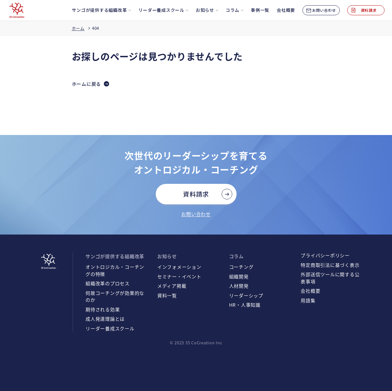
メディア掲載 (172, 285)
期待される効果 (102, 309)
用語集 (308, 300)
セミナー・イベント (179, 276)
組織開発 (239, 276)
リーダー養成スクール (110, 328)
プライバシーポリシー (325, 255)
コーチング (241, 266)
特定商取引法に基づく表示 (330, 265)
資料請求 (196, 193)
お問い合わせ (196, 214)
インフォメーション (179, 266)
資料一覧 (167, 295)
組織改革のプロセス (107, 283)
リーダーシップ (246, 295)
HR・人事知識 (245, 304)
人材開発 (239, 285)
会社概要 (310, 290)
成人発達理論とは (105, 318)
